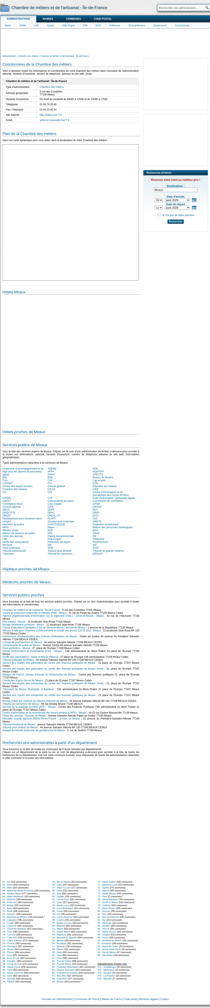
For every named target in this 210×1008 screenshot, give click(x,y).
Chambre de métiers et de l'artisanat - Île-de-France (31, 610)
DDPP (51, 509)
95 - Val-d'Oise (105, 955)
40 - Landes (58, 896)
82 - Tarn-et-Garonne (108, 917)
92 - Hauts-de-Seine (108, 946)
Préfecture (115, 25)
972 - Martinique (106, 970)
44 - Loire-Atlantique (62, 908)
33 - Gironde (9, 978)
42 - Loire (57, 902)
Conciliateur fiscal (12, 503)
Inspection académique (105, 524)
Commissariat (182, 25)
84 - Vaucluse (104, 923)
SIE (50, 545)
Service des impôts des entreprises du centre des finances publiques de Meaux (49, 695)
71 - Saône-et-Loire (108, 884)
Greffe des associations (16, 542)
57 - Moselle (58, 946)
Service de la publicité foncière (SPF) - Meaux (29, 706)
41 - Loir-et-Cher (60, 899)
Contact (164, 999)
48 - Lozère (58, 920)
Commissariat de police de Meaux (21, 645)
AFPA (51, 471)
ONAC (96, 533)
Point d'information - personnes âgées (114, 498)
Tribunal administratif (14, 550)
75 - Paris (103, 896)
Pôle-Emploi (68, 25)
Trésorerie (8, 553)
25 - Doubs (8, 949)
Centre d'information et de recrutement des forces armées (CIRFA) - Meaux (44, 712)
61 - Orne (57, 958)
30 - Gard (7, 970)
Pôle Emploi (54, 539)
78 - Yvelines (104, 905)
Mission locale (10, 530)
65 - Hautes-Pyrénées (63, 970)
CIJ (4, 492)
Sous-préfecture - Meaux (16, 648)
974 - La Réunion (106, 975)
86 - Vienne (103, 928)
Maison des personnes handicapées (113, 527)
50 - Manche (58, 926)
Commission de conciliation (108, 500)
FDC (95, 518)
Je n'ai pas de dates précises (178, 215)
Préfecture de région (59, 542)
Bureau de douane (103, 477)
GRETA (97, 521)
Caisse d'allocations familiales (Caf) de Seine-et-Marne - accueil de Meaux (44, 627)
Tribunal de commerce (60, 553)
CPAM (22, 25)
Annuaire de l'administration (57, 999)
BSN (50, 477)
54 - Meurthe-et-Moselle (64, 937)
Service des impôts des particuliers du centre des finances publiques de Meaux (49, 662)
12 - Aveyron (9, 914)
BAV (5, 477)
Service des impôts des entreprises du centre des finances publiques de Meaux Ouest (53, 683)
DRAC (51, 512)
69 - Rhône (58, 981)
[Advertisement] (105, 41)
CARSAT (8, 483)
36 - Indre (57, 884)
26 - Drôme (8, 952)
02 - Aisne (8, 884)
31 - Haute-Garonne (13, 973)
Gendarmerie (160, 25)
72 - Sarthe (103, 887)
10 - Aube (7, 908)
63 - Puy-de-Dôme (61, 964)
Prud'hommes (100, 542)
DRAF (96, 512)
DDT (95, 509)
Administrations (18, 18)
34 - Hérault (8, 981)
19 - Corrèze (9, 934)
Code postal (103, 18)
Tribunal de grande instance (108, 550)
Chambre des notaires (15, 489)
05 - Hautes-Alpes (12, 893)
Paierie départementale (61, 536)
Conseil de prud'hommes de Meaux (22, 642)
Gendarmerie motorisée (61, 521)
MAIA (6, 527)
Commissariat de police (61, 500)
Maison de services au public (19, 533)
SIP (95, 545)
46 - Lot (56, 914)
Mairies (48, 18)
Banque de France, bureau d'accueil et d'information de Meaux (39, 674)
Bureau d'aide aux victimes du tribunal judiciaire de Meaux (35, 701)
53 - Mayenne (59, 934)
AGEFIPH (98, 471)
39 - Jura (56, 893)
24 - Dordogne (10, 946)
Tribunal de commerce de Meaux (21, 703)
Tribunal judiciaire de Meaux (18, 659)
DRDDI (6, 515)
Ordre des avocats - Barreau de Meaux (24, 715)
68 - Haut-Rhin (59, 978)
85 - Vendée (104, 926)
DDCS (6, 509)
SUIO (96, 547)
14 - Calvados (10, 920)
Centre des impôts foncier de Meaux (23, 680)
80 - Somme (104, 911)
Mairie (8, 25)
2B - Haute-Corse (12, 967)
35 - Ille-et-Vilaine (61, 882)
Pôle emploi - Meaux (14, 621)
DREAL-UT (54, 515)
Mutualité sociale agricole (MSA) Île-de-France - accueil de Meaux (41, 718)
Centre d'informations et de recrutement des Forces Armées (110, 494)
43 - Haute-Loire (60, 905)
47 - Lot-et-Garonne (62, 917)
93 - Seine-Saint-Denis (109, 949)
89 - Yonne (103, 937)
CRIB (51, 506)
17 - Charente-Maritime (14, 928)
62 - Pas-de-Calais (61, 961)
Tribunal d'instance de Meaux (19, 724)
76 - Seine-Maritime (108, 899)
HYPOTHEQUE (56, 524)
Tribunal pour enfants (59, 550)
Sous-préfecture (136, 25)
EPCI (98, 25)
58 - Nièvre (58, 949)
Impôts (50, 25)
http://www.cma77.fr (51, 114)
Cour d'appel (55, 503)
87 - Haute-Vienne (107, 931)
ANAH (51, 474)
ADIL (95, 468)
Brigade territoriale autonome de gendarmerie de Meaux (34, 730)
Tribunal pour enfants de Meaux (20, 727)
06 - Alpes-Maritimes (13, 896)
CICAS (51, 489)
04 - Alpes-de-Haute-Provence (18, 890)
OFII (50, 533)
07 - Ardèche (9, 899)
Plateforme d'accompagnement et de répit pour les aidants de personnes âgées (23, 471)
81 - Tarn (102, 914)
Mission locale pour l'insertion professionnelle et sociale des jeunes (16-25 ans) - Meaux (52, 630)
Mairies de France (112, 999)
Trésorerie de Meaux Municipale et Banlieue (28, 689)
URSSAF (98, 553)
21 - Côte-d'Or (10, 937)
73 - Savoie (103, 890)
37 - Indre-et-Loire (61, 887)
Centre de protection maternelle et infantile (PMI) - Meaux (34, 612)
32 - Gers (7, 975)
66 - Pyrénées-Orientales (65, 973)
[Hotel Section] (71, 360)
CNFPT (7, 500)
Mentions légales (148, 999)
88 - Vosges (104, 934)
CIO (50, 492)
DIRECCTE (9, 512)
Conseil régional (12, 506)
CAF (36, 25)
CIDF (96, 489)
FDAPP (52, 518)
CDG (95, 483)
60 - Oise (57, 955)
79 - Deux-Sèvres (107, 908)
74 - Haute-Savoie (107, 893)
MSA (95, 530)
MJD (50, 530)
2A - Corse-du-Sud (12, 964)
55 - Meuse (58, 940)
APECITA (98, 474)
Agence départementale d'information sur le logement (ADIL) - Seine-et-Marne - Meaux (53, 615)
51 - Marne (57, 928)
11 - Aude (7, 911)
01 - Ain (6, 882)
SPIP (50, 547)
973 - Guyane (105, 973)
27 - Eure (7, 955)
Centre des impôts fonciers (17, 486)
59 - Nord (57, 952)
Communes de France (87, 999)
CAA (5, 480)
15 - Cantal (8, 923)
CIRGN (7, 498)
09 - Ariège (8, 905)
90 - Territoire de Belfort (110, 940)
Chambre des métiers (52, 87)
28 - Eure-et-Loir (11, 958)
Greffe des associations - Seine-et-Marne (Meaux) (30, 657)
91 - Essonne (104, 943)
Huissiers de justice (13, 524)
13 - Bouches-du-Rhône (15, 917)
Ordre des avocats (13, 536)
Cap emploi (99, 480)
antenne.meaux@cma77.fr (55, 120)
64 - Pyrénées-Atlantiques (65, 967)
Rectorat (7, 545)
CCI (50, 483)
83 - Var (102, 920)
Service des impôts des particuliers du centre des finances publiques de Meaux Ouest (53, 668)
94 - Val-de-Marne (107, 952)
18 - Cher (7, 931)
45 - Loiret (57, 911)
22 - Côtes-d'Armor (12, 940)
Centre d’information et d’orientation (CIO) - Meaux (32, 651)
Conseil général (56, 486)
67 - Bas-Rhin (59, 975)
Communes (73, 18)
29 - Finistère (9, 961)
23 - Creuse (8, 943)
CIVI (50, 498)
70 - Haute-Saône (107, 882)
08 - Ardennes (10, 902)
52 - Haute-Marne (61, 931)
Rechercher (176, 221)
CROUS (97, 506)
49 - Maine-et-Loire (62, 923)
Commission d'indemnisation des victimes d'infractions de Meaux (40, 636)
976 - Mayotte (105, 978)
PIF (95, 536)
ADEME (52, 468)
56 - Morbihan (59, 943)
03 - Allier (7, 887)
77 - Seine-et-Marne (108, 902)
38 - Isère (57, 890)
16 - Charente (10, 926)
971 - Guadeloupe (107, 967)
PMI (85, 25)
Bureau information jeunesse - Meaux (23, 624)
